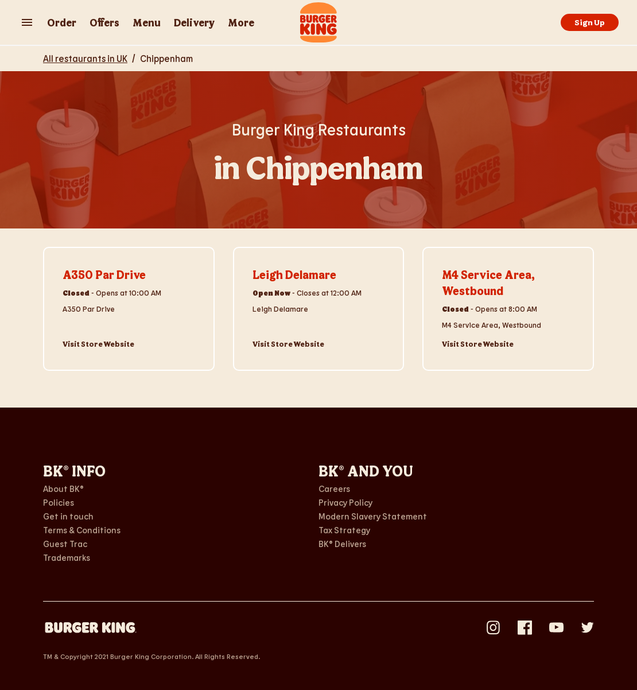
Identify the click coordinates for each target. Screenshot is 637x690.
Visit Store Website (98, 343)
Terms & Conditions (82, 530)
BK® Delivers (342, 543)
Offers (104, 22)
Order (61, 22)
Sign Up (589, 22)
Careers (334, 488)
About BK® (63, 488)
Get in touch (68, 516)
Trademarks (66, 557)
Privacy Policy (345, 502)
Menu (147, 22)
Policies (58, 502)
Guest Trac (65, 543)
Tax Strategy (344, 530)
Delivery (194, 22)
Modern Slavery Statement (372, 516)
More (241, 22)
